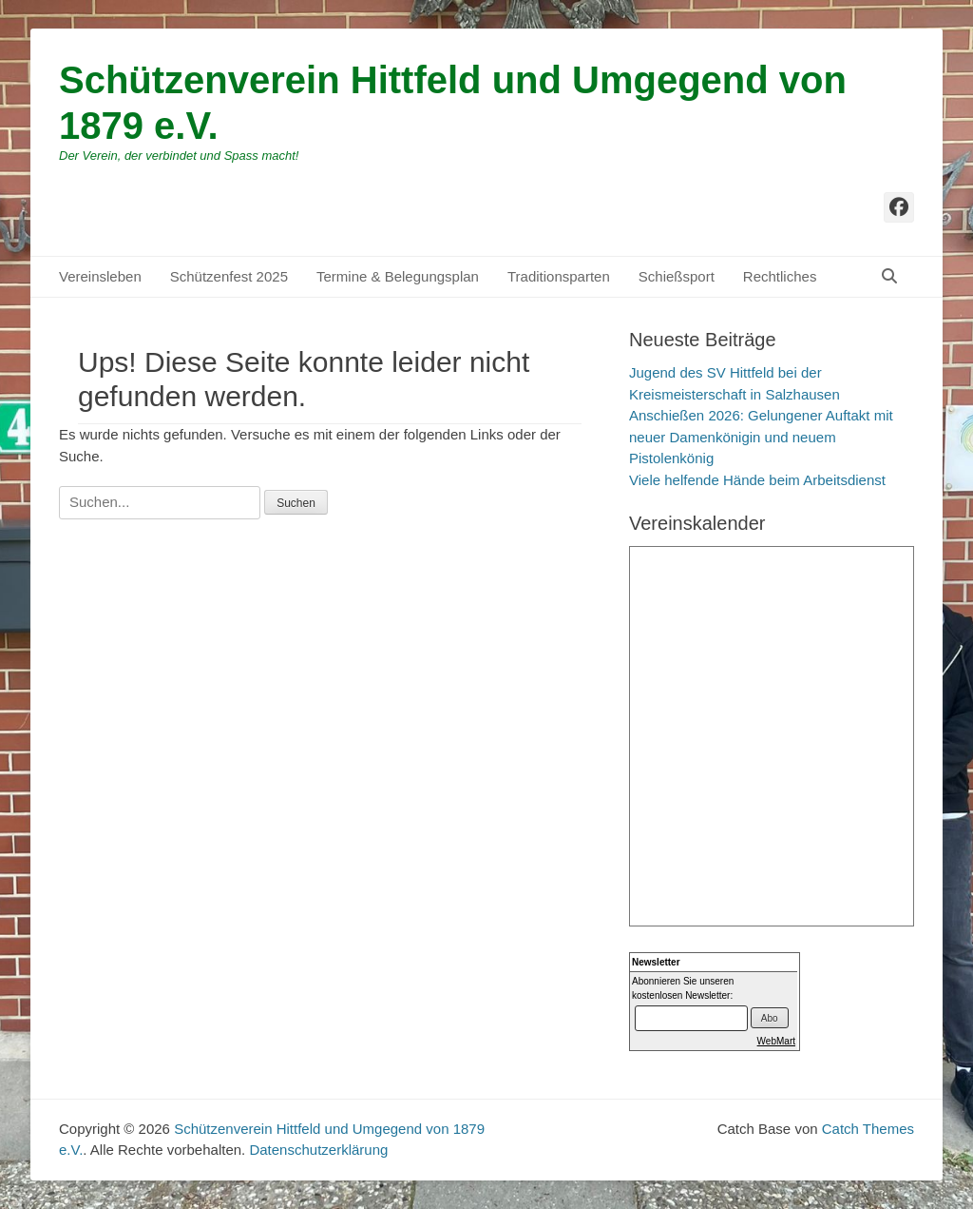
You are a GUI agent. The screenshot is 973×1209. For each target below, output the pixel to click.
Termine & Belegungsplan (397, 276)
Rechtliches (780, 276)
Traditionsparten (558, 276)
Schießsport (677, 276)
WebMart (776, 1041)
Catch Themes (868, 1129)
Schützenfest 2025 (229, 276)
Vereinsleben (100, 276)
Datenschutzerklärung (318, 1149)
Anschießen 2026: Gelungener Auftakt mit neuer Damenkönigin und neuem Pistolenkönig (761, 436)
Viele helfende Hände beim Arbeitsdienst (757, 480)
